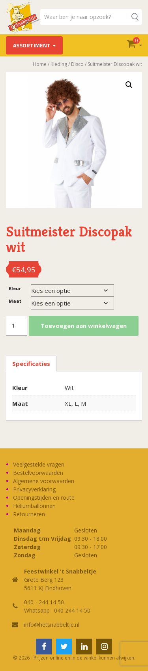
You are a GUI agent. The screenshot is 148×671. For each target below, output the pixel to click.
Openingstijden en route (44, 497)
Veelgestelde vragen (38, 464)
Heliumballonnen (34, 506)
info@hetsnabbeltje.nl (51, 624)
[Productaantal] (16, 326)
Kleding (59, 64)
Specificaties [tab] (31, 363)
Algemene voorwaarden (43, 481)
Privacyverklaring (34, 489)
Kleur (15, 288)
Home (40, 64)
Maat (15, 301)
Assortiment (32, 45)
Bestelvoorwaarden (38, 472)
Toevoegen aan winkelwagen (84, 326)
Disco (77, 64)
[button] (129, 85)
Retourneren (29, 514)
